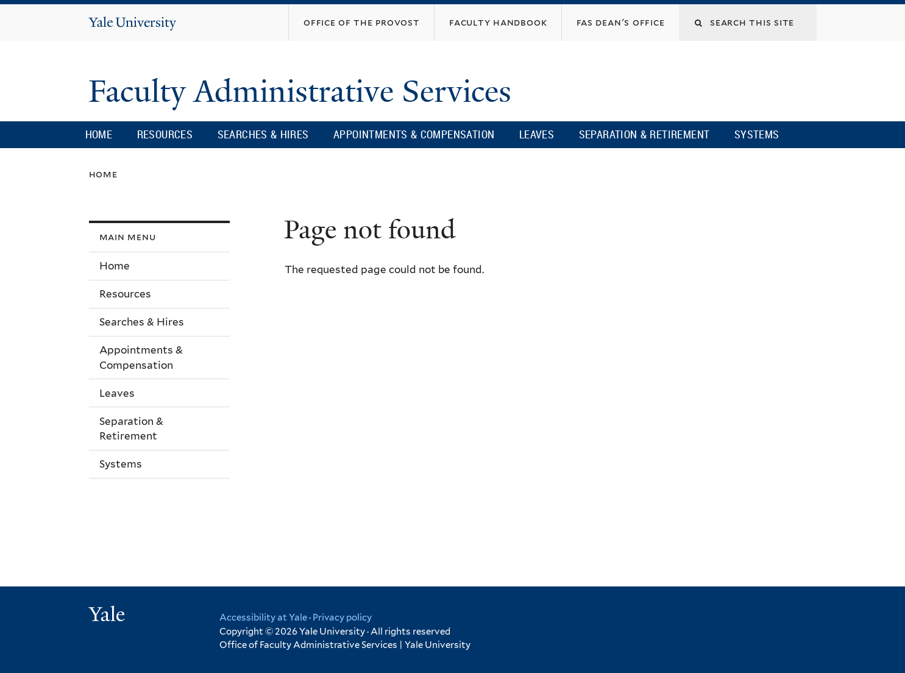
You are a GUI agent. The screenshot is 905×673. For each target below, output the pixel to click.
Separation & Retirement (644, 134)
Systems (756, 134)
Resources (165, 134)
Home (99, 134)
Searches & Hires (263, 134)
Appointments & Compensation (413, 134)
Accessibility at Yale (263, 617)
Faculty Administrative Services (303, 91)
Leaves (536, 134)
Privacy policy (342, 617)
